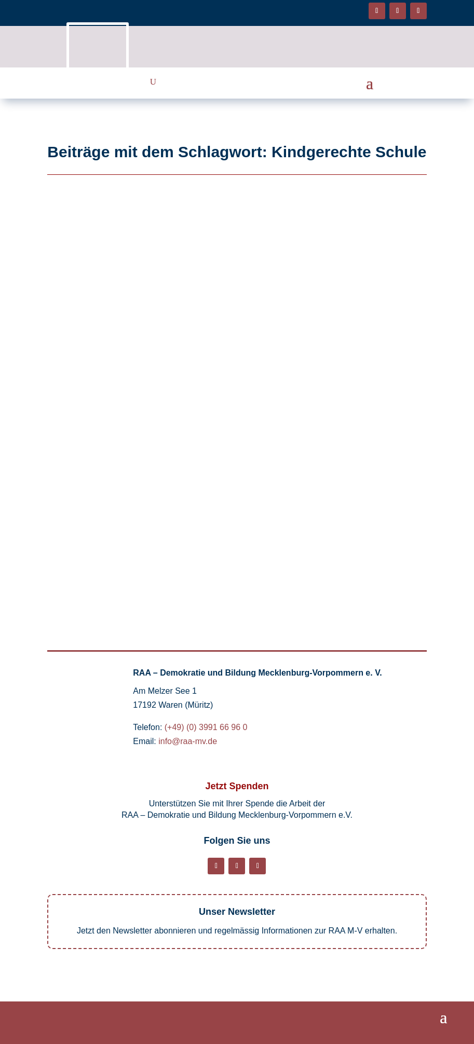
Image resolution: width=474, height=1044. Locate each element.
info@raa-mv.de (187, 741)
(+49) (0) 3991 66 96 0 (206, 727)
